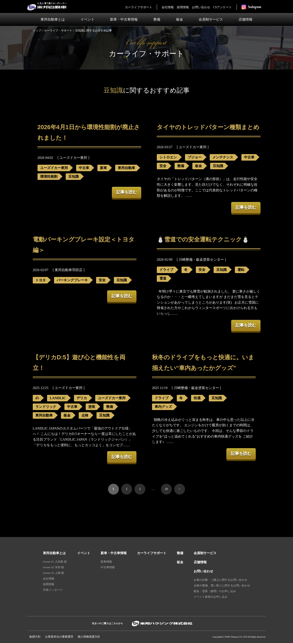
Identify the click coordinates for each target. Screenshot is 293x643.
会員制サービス (211, 19)
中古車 (84, 168)
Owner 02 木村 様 (53, 567)
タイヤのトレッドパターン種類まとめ (208, 127)
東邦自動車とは (53, 19)
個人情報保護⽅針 (89, 636)
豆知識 (73, 176)
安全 (162, 166)
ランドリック (45, 407)
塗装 (91, 407)
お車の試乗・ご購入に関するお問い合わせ (220, 579)
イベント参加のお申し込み (211, 596)
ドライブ (166, 270)
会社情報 (168, 7)
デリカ (82, 398)
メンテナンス (222, 157)
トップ (37, 30)
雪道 (162, 278)
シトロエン (168, 157)
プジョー (194, 157)
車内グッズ (163, 407)
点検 (84, 415)
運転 (240, 270)
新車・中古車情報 (124, 19)
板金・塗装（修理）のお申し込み (215, 591)
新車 (103, 168)
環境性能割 (48, 176)
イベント (87, 19)
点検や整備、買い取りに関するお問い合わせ (222, 585)
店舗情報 (245, 19)
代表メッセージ (53, 589)
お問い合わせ (201, 7)
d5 (37, 398)
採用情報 (183, 7)
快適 (197, 398)
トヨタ (40, 280)
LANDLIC (58, 398)
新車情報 (106, 561)
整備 (156, 19)
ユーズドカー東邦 (54, 168)
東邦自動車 (126, 168)
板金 (179, 19)
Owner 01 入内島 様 (55, 561)
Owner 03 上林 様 (53, 573)
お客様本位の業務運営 (59, 636)
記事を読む (126, 192)
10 (166, 489)
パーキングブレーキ (72, 280)
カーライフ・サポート (58, 30)
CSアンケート (222, 7)
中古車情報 (108, 567)
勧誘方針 (35, 636)
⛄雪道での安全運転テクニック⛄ (203, 239)
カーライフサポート (138, 7)
